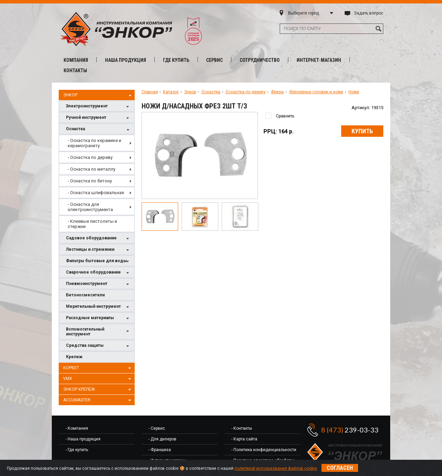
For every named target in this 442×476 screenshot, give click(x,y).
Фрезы (277, 91)
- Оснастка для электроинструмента (90, 207)
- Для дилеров (162, 439)
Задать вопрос (368, 13)
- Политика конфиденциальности (263, 449)
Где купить (176, 60)
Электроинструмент (98, 107)
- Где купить (77, 449)
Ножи (353, 91)
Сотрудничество (260, 60)
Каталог (171, 91)
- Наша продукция (83, 439)
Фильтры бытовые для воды (98, 261)
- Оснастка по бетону (90, 180)
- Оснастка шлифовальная (96, 192)
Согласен (340, 468)
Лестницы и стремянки (98, 250)
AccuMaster (98, 400)
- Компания (77, 428)
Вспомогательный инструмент (98, 331)
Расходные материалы (98, 318)
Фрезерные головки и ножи (316, 91)
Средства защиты (98, 346)
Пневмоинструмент (98, 284)
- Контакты (241, 428)
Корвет (98, 368)
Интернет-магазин (319, 60)
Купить (362, 131)
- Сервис (156, 428)
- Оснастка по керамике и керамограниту (94, 143)
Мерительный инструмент (98, 307)
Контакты (75, 70)
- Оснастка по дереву (90, 157)
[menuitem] (97, 143)
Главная (150, 91)
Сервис (214, 60)
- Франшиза (159, 449)
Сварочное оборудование (98, 273)
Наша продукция (125, 60)
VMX (98, 379)
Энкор (98, 95)
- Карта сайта (244, 439)
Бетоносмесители (85, 295)
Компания (76, 60)
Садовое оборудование (98, 238)
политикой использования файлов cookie (275, 468)
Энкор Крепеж (98, 389)
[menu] (97, 183)
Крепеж (74, 356)
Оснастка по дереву (245, 91)
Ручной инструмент (98, 118)
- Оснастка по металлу (91, 169)
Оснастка (98, 129)
